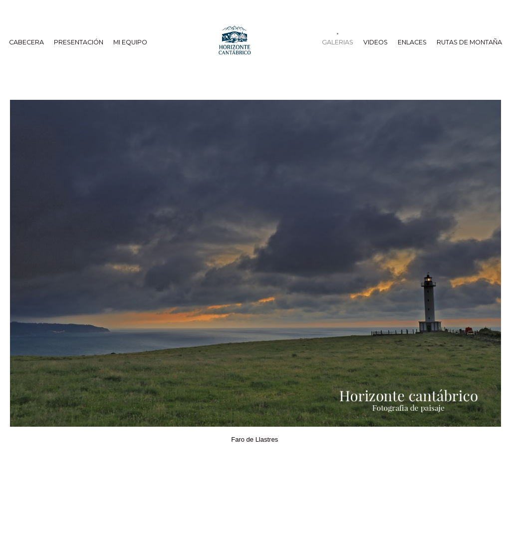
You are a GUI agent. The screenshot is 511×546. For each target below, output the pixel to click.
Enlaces (412, 42)
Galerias (337, 42)
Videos (375, 42)
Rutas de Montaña (469, 42)
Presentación (78, 42)
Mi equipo (130, 42)
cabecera (26, 42)
